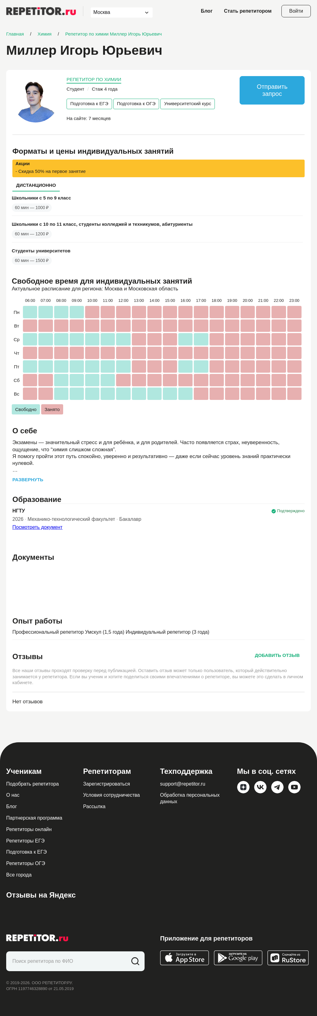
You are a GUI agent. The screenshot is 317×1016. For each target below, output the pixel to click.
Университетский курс (187, 103)
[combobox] (116, 12)
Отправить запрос (272, 90)
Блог (207, 11)
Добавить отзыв (277, 655)
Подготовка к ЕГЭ (89, 103)
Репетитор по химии (94, 79)
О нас (13, 795)
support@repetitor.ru (182, 784)
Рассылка (94, 806)
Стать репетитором (248, 11)
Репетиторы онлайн (29, 829)
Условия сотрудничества (111, 795)
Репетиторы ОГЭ (25, 863)
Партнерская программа (34, 818)
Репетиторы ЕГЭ (25, 840)
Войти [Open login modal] (296, 11)
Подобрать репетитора (32, 784)
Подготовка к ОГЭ (136, 103)
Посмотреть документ (37, 527)
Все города (19, 874)
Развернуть (27, 479)
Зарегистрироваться (106, 784)
